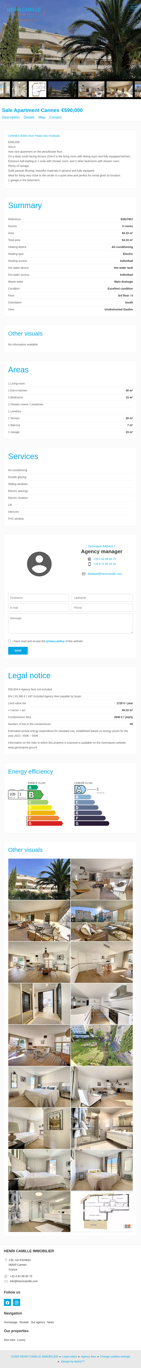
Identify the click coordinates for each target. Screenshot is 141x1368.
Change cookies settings (115, 1356)
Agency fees (88, 1356)
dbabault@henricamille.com (105, 573)
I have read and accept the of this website (48, 641)
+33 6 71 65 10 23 (104, 563)
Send (18, 650)
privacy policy (55, 641)
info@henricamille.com (24, 1281)
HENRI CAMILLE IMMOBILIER (29, 1251)
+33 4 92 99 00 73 (104, 559)
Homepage (24, 14)
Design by (72, 1361)
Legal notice (69, 1356)
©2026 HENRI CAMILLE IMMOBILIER (34, 1356)
